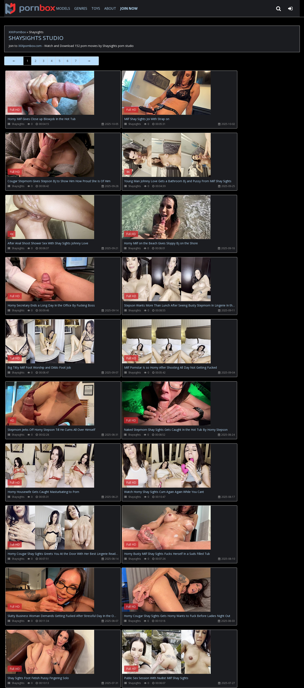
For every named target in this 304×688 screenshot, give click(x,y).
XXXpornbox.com (27, 8)
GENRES (79, 8)
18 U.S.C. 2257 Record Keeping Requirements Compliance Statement (140, 680)
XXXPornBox (17, 32)
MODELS (62, 8)
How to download (74, 668)
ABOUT (109, 8)
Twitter (100, 668)
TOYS (94, 8)
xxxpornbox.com (36, 680)
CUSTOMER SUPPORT (38, 668)
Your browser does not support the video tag (49, 96)
